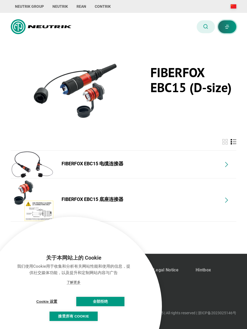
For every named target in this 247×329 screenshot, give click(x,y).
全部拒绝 (100, 302)
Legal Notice (165, 269)
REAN (81, 6)
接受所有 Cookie (73, 316)
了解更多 (74, 282)
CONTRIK (103, 6)
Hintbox (203, 269)
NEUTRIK (60, 6)
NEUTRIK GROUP (29, 6)
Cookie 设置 (47, 302)
